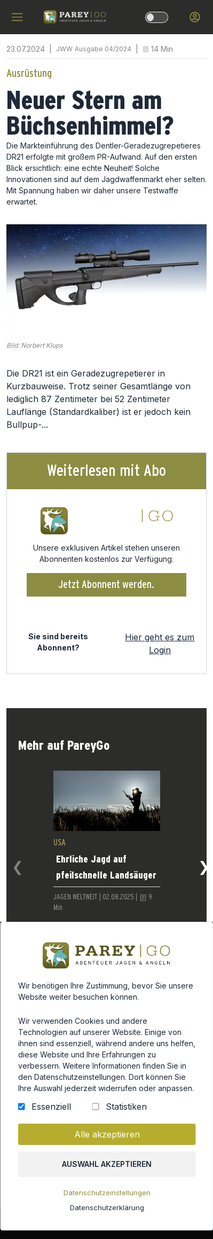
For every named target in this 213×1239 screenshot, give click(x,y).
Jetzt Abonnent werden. (106, 584)
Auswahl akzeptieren (106, 1168)
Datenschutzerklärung (106, 1210)
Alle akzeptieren (106, 1139)
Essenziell (52, 1112)
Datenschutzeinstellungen (106, 1196)
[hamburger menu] (17, 17)
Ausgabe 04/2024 (103, 49)
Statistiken (125, 1112)
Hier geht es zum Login (159, 643)
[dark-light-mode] (156, 17)
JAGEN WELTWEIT (75, 897)
